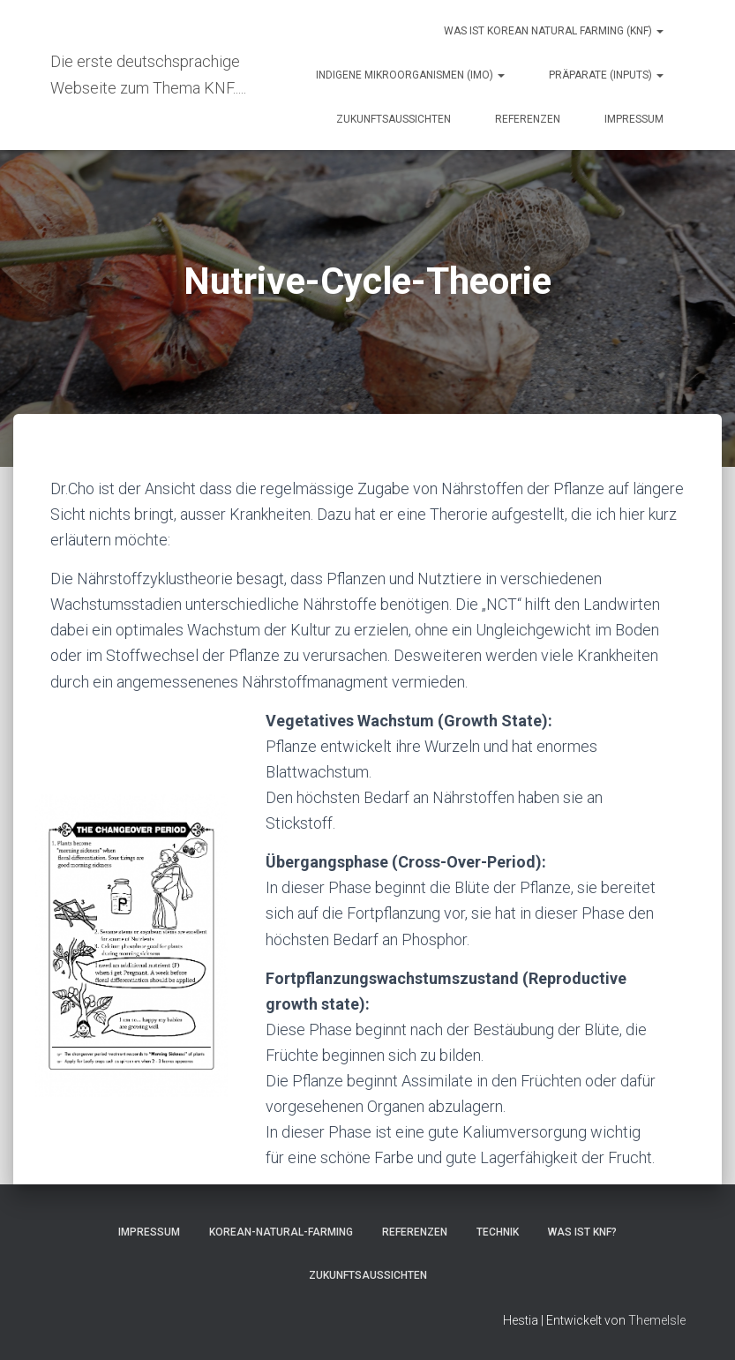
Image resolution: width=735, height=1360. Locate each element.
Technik (497, 1232)
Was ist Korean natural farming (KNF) (554, 31)
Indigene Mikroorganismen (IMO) (410, 75)
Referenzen (527, 119)
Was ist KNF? (582, 1232)
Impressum (634, 119)
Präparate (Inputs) (606, 75)
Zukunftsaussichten (393, 119)
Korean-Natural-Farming (281, 1232)
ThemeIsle (657, 1320)
